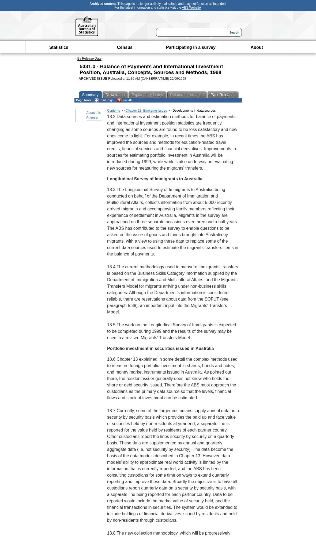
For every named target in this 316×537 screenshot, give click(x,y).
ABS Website (191, 7)
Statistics (58, 47)
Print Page (104, 100)
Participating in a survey (191, 47)
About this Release (93, 115)
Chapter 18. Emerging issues (146, 110)
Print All (124, 100)
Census (125, 47)
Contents (113, 110)
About (257, 47)
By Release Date (89, 58)
